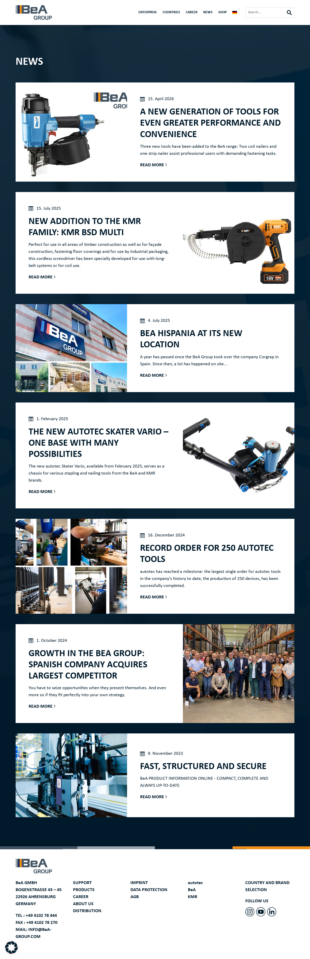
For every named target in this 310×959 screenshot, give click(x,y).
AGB (134, 896)
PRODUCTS (84, 889)
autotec (195, 882)
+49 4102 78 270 (41, 922)
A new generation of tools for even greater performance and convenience (210, 123)
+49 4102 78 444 (41, 915)
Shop (222, 12)
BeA (192, 889)
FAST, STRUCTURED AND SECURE (203, 766)
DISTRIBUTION (87, 911)
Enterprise (147, 12)
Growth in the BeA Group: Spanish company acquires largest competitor (88, 665)
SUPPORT (82, 882)
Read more (152, 165)
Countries (171, 12)
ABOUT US (83, 904)
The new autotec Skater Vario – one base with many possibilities (98, 443)
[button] (11, 947)
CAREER (191, 12)
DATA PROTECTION (148, 889)
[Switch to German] (234, 13)
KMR (192, 896)
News (208, 12)
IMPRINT (139, 882)
